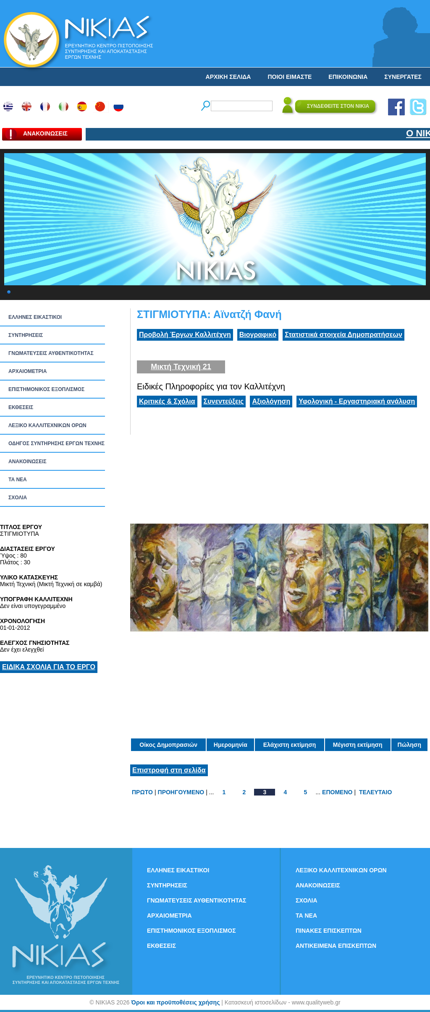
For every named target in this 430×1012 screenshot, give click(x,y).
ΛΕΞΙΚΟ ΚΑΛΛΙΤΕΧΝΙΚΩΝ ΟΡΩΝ (47, 425)
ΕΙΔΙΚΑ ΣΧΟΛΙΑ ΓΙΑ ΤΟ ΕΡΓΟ (48, 666)
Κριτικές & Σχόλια (167, 401)
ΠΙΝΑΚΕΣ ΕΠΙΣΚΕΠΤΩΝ (329, 930)
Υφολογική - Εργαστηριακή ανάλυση (357, 401)
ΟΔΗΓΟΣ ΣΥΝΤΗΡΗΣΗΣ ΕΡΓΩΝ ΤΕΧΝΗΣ (56, 443)
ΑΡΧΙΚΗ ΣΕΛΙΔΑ (228, 76)
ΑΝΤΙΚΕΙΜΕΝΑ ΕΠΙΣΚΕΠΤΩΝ (336, 945)
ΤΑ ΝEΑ (17, 480)
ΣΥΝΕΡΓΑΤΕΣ (403, 76)
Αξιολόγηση (271, 401)
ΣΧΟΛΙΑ (17, 498)
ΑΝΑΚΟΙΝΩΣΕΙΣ (27, 461)
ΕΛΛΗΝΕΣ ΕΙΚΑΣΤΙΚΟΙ (35, 317)
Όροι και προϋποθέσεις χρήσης (175, 1002)
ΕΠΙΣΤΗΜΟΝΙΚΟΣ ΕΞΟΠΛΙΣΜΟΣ (46, 389)
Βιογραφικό (257, 334)
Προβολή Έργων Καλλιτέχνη (185, 334)
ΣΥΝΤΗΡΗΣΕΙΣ (25, 335)
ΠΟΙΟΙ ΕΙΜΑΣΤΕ (289, 76)
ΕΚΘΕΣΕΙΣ (20, 407)
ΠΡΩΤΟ (142, 792)
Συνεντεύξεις (224, 401)
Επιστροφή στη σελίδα (169, 770)
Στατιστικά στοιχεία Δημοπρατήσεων (343, 334)
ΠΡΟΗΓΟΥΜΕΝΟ (181, 792)
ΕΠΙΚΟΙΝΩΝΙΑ (347, 76)
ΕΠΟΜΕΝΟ (337, 792)
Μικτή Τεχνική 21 (181, 367)
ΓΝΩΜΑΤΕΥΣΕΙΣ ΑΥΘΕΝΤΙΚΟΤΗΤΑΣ (51, 353)
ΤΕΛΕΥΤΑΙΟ (375, 792)
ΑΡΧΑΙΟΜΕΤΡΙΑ (27, 371)
